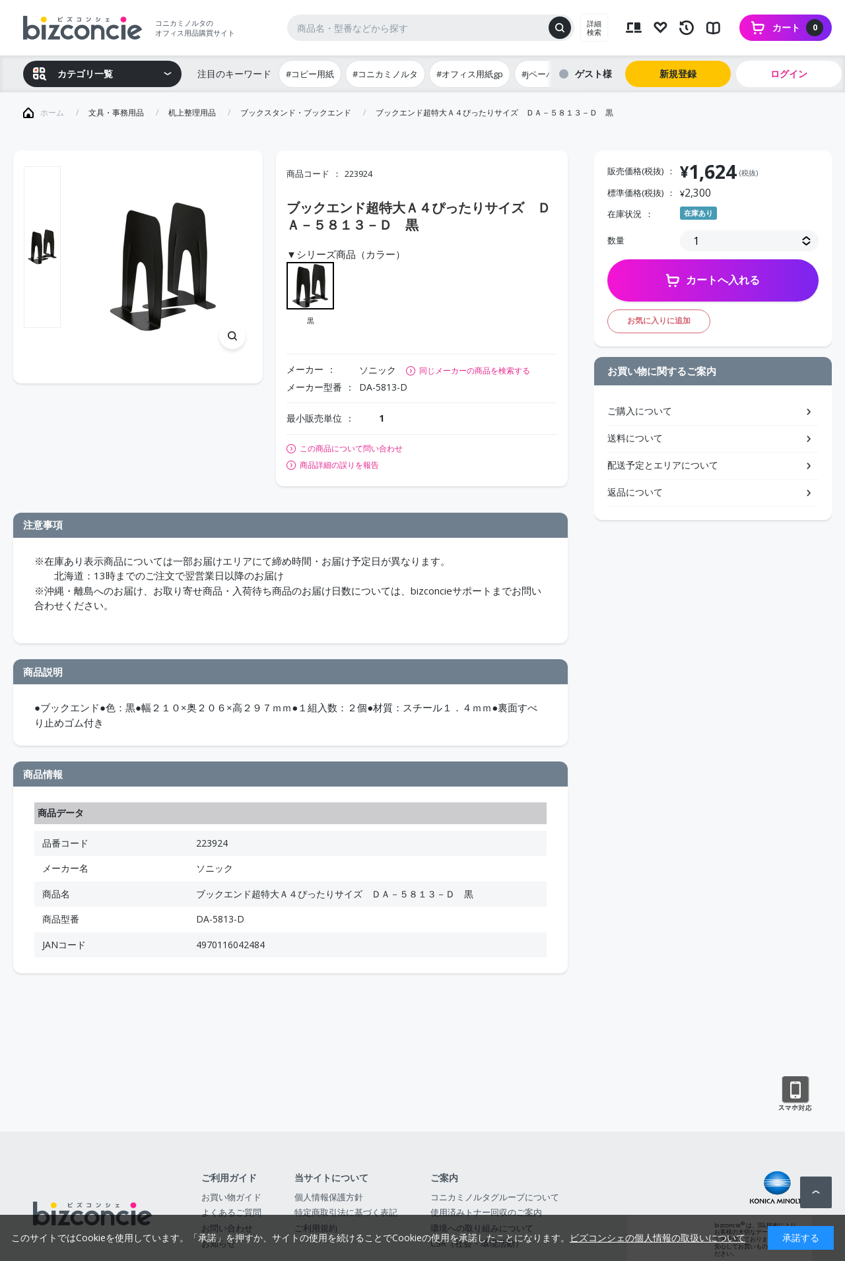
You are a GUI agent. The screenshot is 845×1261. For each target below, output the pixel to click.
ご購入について (639, 410)
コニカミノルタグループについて (494, 1197)
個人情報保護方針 (328, 1197)
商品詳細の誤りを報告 (339, 465)
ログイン (788, 73)
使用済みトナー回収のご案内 (486, 1212)
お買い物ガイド (231, 1197)
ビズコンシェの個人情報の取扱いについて (657, 1237)
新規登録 (677, 73)
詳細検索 (594, 27)
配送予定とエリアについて (662, 465)
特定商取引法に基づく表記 (345, 1212)
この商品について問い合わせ (351, 448)
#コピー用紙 (310, 74)
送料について (635, 438)
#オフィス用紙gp (469, 74)
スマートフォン (795, 1094)
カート (797, 27)
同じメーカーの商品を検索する (474, 370)
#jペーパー (542, 74)
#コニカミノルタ (385, 74)
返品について (635, 492)
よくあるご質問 (231, 1212)
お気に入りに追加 (659, 320)
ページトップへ (816, 1192)
